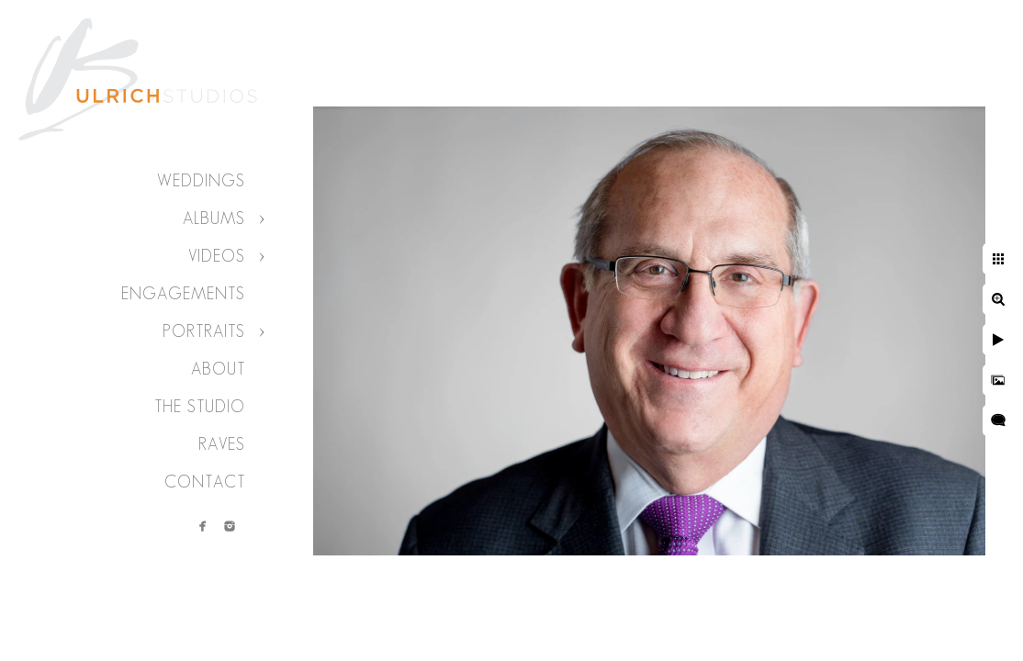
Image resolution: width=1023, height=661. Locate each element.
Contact (204, 482)
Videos (216, 256)
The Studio (199, 407)
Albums (214, 218)
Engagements (183, 294)
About (218, 369)
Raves (221, 444)
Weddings (201, 181)
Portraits (204, 331)
